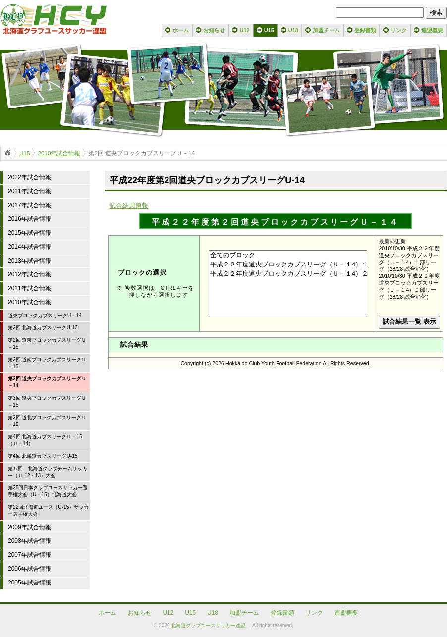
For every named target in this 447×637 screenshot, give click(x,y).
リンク (399, 30)
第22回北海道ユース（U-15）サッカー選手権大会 (48, 510)
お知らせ (214, 30)
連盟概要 (432, 30)
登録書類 (365, 30)
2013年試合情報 (29, 260)
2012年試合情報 (29, 274)
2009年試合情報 (29, 527)
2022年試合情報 (29, 177)
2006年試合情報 (29, 568)
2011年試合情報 (29, 288)
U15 (269, 30)
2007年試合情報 (29, 554)
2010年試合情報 (59, 153)
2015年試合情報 (29, 232)
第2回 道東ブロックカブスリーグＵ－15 (47, 343)
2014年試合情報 (29, 246)
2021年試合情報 (29, 191)
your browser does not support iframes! (276, 358)
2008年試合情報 (29, 540)
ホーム (180, 30)
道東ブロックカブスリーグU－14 (45, 315)
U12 (244, 30)
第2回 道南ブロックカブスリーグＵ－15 (47, 363)
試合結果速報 (129, 205)
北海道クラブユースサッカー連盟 (208, 625)
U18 (293, 30)
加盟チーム (326, 30)
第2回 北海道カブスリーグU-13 (43, 327)
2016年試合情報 (29, 218)
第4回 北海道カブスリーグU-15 (43, 456)
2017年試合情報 (29, 205)
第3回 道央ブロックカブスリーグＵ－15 (47, 401)
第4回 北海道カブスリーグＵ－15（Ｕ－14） (45, 440)
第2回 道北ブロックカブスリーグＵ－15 (47, 421)
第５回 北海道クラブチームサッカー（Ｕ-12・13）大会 (47, 472)
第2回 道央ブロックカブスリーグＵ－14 (47, 382)
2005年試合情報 (29, 582)
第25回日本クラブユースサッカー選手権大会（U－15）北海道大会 (48, 491)
